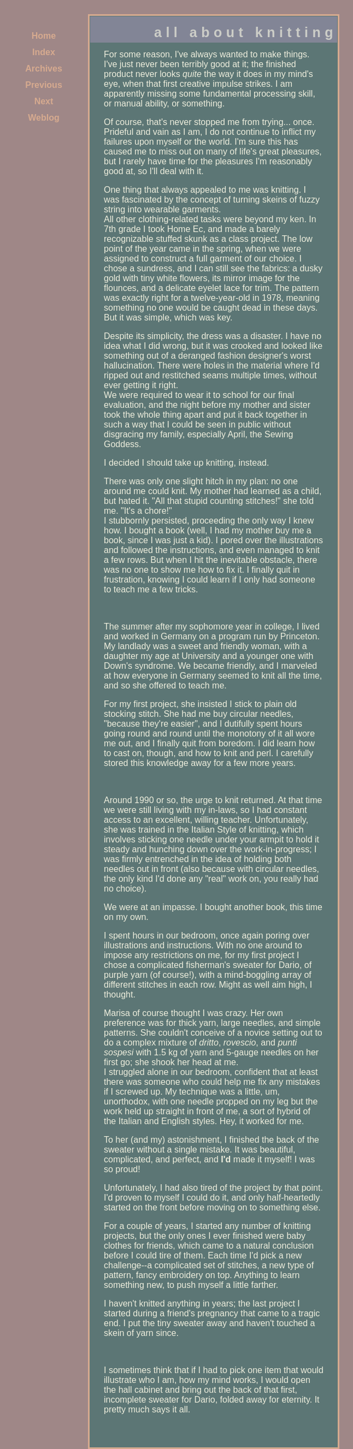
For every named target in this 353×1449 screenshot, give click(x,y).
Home (44, 35)
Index (43, 52)
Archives (43, 68)
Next (44, 101)
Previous (43, 85)
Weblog (43, 117)
